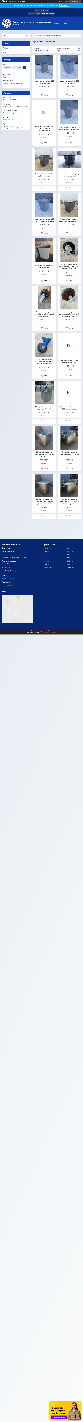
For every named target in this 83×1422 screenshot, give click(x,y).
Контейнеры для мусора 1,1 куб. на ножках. (69, 175)
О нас (5, 52)
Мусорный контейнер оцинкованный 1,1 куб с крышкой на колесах (44, 502)
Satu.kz (50, 631)
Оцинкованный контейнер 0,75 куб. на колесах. (69, 408)
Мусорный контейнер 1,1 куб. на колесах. (44, 175)
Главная (56, 23)
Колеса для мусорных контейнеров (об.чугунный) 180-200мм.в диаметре (69, 314)
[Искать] (27, 36)
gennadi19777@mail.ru (10, 119)
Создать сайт (16, 1)
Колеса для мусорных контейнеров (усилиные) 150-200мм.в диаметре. (44, 361)
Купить (46, 95)
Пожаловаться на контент (49, 632)
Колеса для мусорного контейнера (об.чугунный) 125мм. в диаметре (44, 314)
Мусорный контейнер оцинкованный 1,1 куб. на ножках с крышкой (69, 502)
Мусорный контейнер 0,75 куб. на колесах (44, 82)
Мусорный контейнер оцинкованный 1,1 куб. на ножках (69, 454)
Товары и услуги (69, 23)
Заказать (64, 5)
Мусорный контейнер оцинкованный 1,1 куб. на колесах (44, 454)
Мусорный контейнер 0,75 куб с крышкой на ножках (44, 220)
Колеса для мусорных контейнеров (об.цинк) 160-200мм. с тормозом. (69, 267)
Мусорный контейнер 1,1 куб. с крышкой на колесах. (69, 220)
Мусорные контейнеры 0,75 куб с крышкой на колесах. (69, 128)
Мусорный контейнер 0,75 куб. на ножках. (69, 82)
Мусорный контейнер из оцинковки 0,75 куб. (44, 408)
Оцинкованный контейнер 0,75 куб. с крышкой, (69, 361)
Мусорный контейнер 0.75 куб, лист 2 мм (44, 267)
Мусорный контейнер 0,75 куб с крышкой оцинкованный (44, 128)
